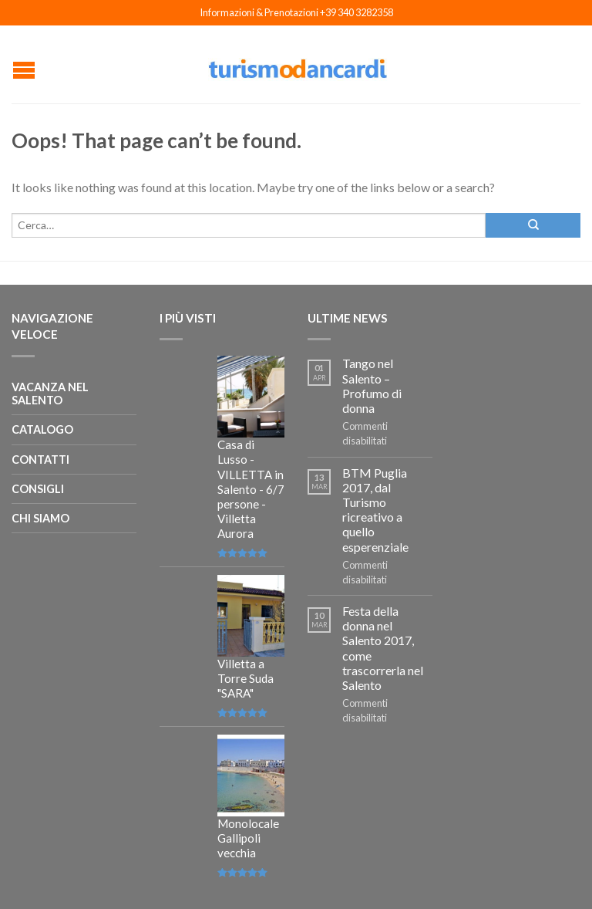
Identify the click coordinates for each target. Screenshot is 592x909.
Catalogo (42, 429)
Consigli (38, 488)
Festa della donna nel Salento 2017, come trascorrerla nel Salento (382, 647)
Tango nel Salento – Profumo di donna (372, 385)
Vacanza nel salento (50, 393)
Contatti (40, 459)
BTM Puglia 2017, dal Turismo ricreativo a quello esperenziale (375, 509)
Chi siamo (40, 518)
